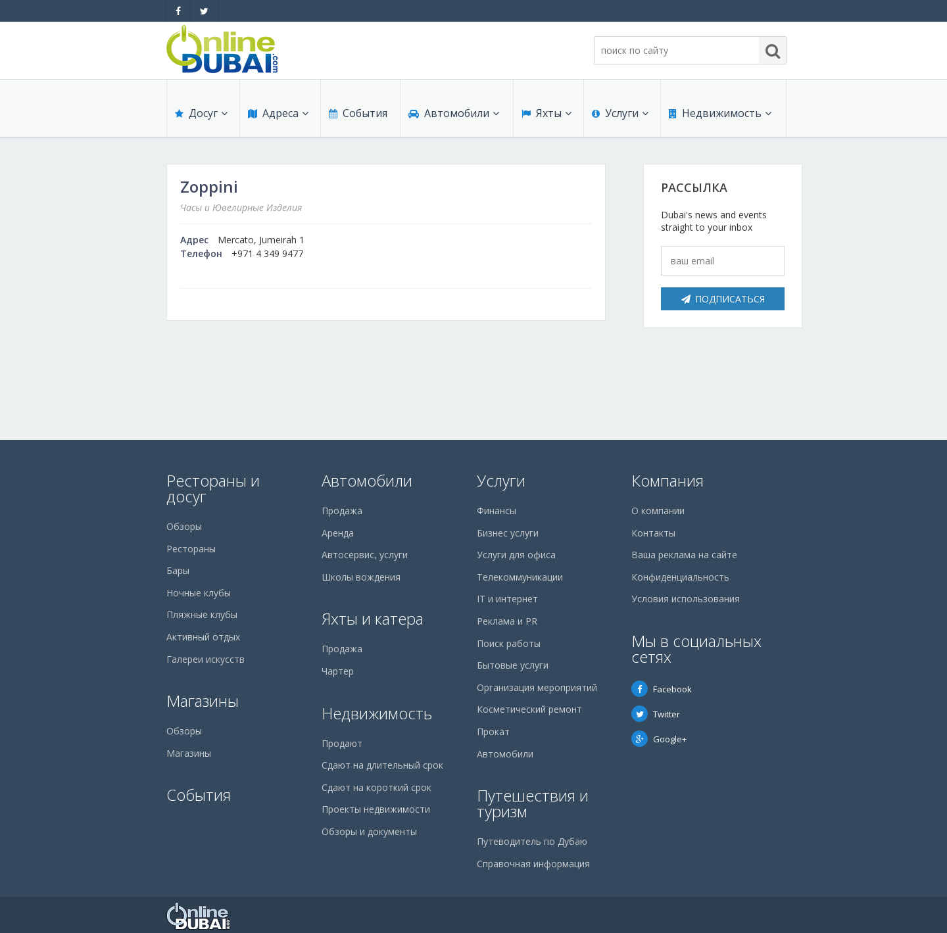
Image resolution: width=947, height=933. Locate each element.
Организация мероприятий (537, 687)
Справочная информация (533, 863)
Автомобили (453, 113)
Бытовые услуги (512, 665)
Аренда (338, 533)
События (358, 113)
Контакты (653, 533)
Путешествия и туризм (533, 803)
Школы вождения (361, 577)
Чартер (338, 671)
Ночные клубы (198, 592)
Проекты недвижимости (376, 809)
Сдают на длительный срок (382, 765)
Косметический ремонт (529, 709)
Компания (667, 480)
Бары (177, 570)
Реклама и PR (507, 621)
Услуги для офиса (516, 554)
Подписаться (723, 299)
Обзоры (184, 526)
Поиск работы (509, 643)
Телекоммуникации (520, 577)
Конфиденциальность (680, 577)
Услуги (620, 113)
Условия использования (685, 598)
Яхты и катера (373, 618)
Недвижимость (720, 113)
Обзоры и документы (369, 831)
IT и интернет (507, 598)
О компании (658, 510)
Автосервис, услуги (365, 554)
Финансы (496, 510)
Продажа (342, 510)
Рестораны (191, 548)
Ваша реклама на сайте (684, 554)
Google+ (659, 739)
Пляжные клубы (201, 614)
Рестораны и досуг (213, 488)
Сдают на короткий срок (376, 787)
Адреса (278, 113)
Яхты (546, 113)
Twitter (655, 714)
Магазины (202, 700)
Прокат (493, 731)
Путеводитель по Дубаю (532, 841)
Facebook (661, 689)
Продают (342, 743)
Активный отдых (203, 637)
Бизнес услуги (508, 533)
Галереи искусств (205, 659)
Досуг (201, 113)
